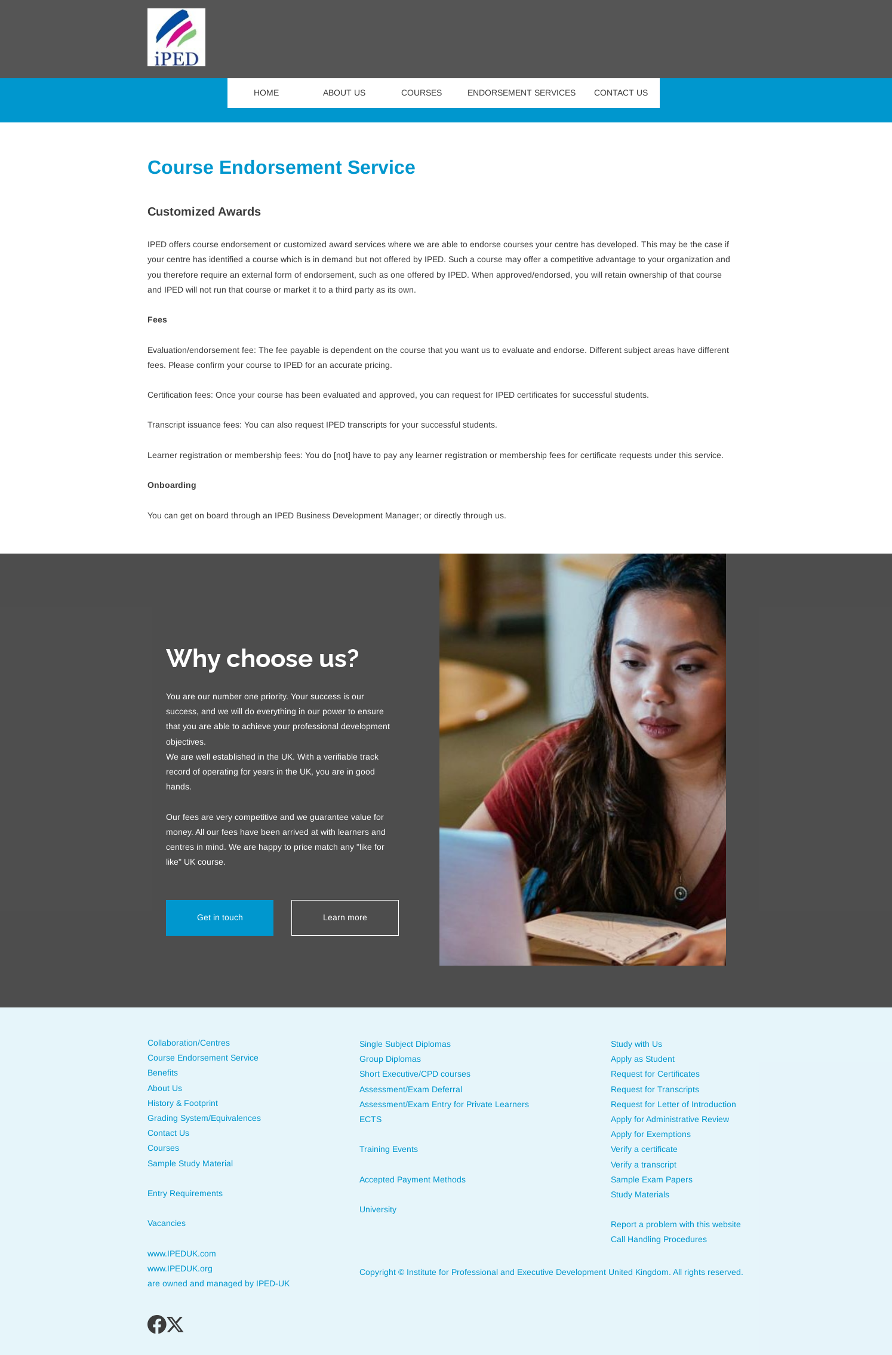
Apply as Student (643, 1059)
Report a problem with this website (676, 1224)
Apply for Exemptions (651, 1134)
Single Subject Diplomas (405, 1044)
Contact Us (168, 1133)
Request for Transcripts (656, 1089)
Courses (163, 1148)
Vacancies (166, 1223)
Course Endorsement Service (203, 1057)
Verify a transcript (643, 1164)
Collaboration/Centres (188, 1042)
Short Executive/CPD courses (414, 1074)
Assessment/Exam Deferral (412, 1089)
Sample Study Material (190, 1163)
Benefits (162, 1072)
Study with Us (636, 1044)
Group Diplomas (390, 1059)
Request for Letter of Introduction (673, 1104)
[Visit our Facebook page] (157, 1324)
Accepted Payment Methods (413, 1179)
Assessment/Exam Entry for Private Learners (444, 1104)
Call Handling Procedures (659, 1239)
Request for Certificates (655, 1074)
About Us (164, 1088)
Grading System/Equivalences (204, 1118)
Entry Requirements (185, 1193)
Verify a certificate (644, 1149)
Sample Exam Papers (652, 1179)
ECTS (370, 1119)
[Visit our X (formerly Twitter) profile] (176, 1324)
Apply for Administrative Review (670, 1119)
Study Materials (640, 1194)
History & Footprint (182, 1103)
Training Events (388, 1149)
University (377, 1209)
